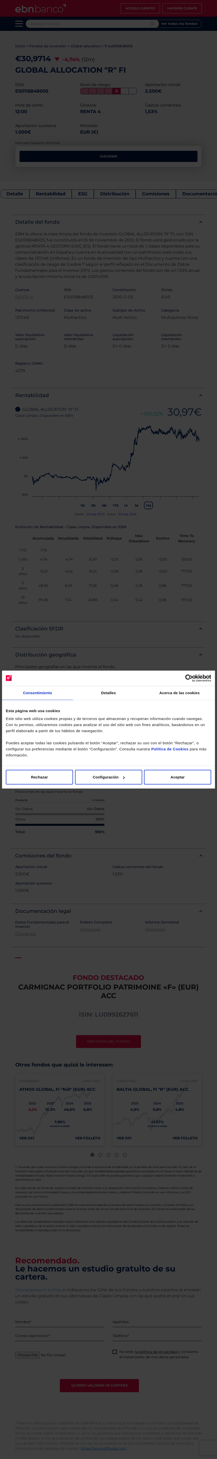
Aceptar (178, 777)
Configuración (109, 777)
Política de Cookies (170, 749)
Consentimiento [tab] (37, 692)
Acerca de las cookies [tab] (179, 692)
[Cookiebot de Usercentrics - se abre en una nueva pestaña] (189, 678)
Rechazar (39, 777)
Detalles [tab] (108, 692)
